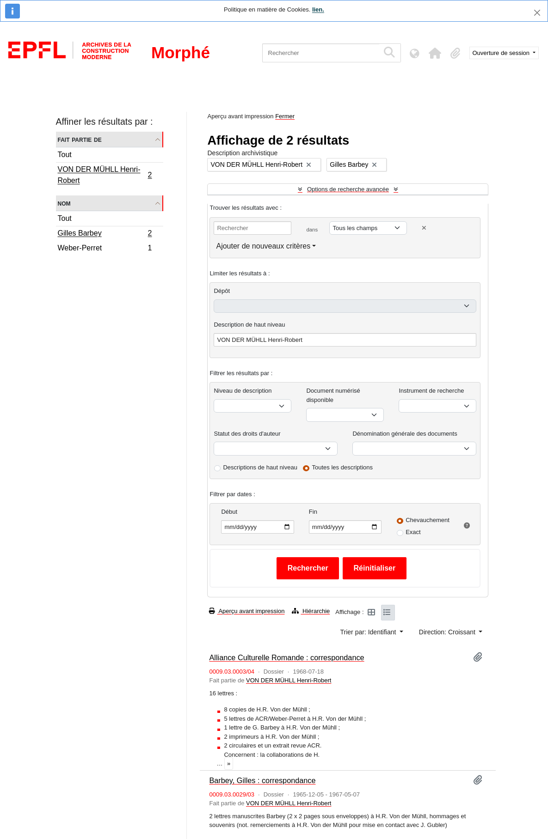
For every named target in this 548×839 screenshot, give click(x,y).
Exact (413, 532)
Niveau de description (242, 390)
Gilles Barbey (104, 234)
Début (229, 511)
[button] (435, 53)
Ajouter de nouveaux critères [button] (263, 246)
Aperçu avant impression (246, 611)
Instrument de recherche (431, 390)
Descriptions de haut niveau (260, 467)
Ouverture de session (502, 52)
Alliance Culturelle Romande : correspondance (286, 657)
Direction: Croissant (448, 632)
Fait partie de (80, 139)
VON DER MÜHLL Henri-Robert (104, 174)
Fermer (285, 116)
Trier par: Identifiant (369, 632)
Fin (313, 511)
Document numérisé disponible (333, 395)
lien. (318, 9)
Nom (64, 203)
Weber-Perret (104, 249)
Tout (65, 154)
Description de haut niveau (249, 324)
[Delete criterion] (424, 228)
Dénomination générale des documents (404, 433)
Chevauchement (427, 520)
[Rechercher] (320, 52)
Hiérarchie (311, 611)
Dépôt (222, 290)
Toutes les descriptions (342, 467)
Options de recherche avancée (348, 189)
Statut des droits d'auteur (247, 433)
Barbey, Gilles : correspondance (262, 780)
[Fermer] (537, 12)
